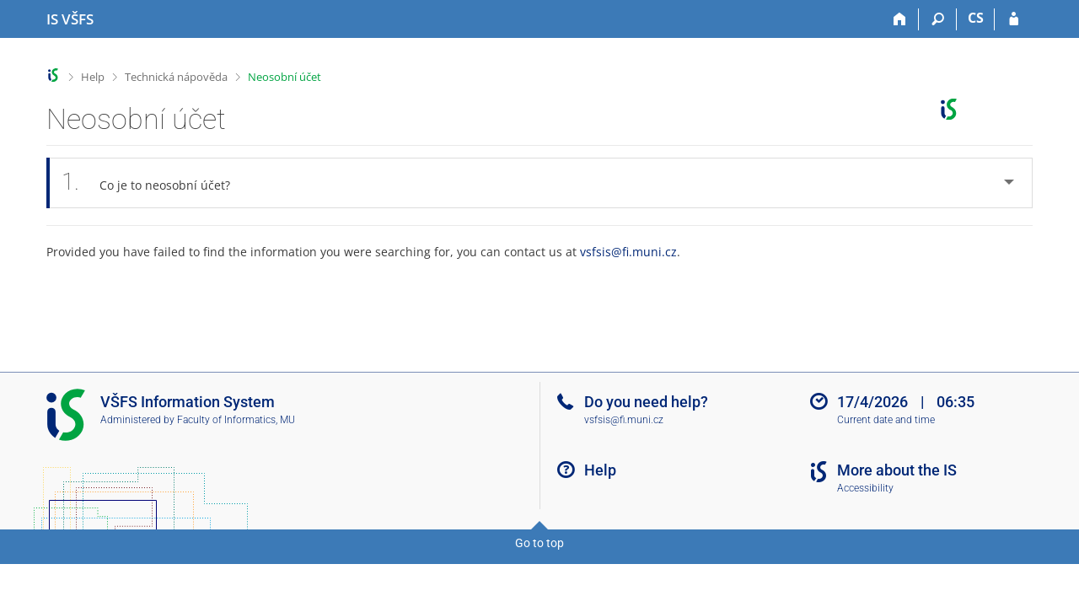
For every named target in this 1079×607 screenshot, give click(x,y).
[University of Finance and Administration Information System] (70, 19)
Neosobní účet (284, 76)
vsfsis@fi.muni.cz (628, 252)
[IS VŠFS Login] (1014, 19)
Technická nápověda (176, 76)
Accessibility (865, 488)
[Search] (938, 19)
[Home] (900, 19)
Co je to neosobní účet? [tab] (155, 182)
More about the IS (897, 470)
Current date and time (886, 420)
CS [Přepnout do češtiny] (976, 17)
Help (93, 76)
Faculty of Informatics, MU (236, 420)
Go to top (539, 543)
